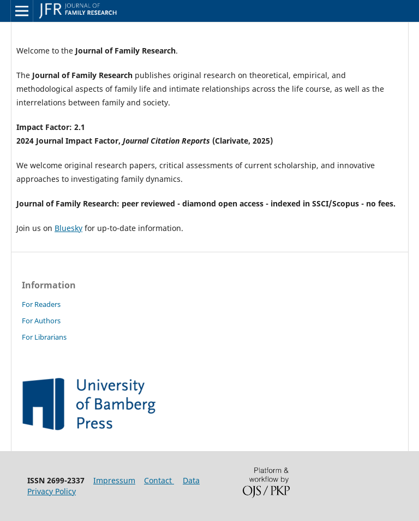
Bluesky (68, 228)
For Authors (41, 320)
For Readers (41, 304)
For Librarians (44, 337)
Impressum (114, 480)
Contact (159, 480)
